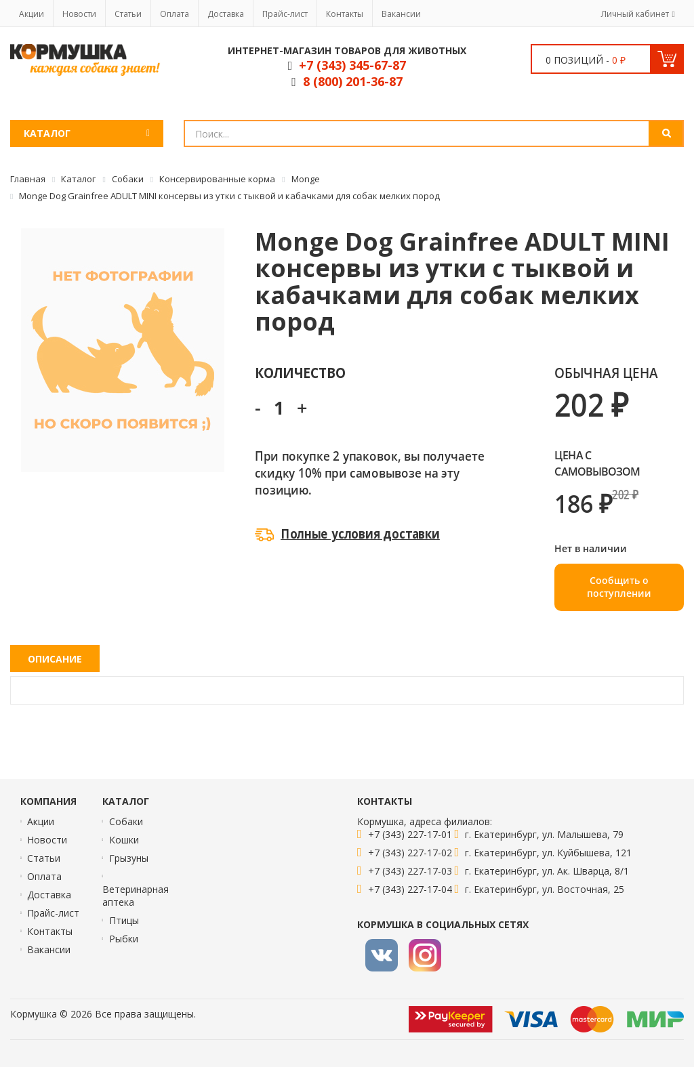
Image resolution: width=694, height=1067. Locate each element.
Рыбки (123, 938)
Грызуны (128, 858)
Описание (55, 658)
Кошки (124, 839)
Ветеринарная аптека (135, 895)
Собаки (126, 821)
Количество (300, 372)
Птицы (124, 920)
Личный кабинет (635, 14)
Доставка (225, 14)
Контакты (344, 14)
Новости (79, 14)
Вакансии (401, 14)
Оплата (174, 14)
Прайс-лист (285, 14)
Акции (31, 14)
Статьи (128, 14)
